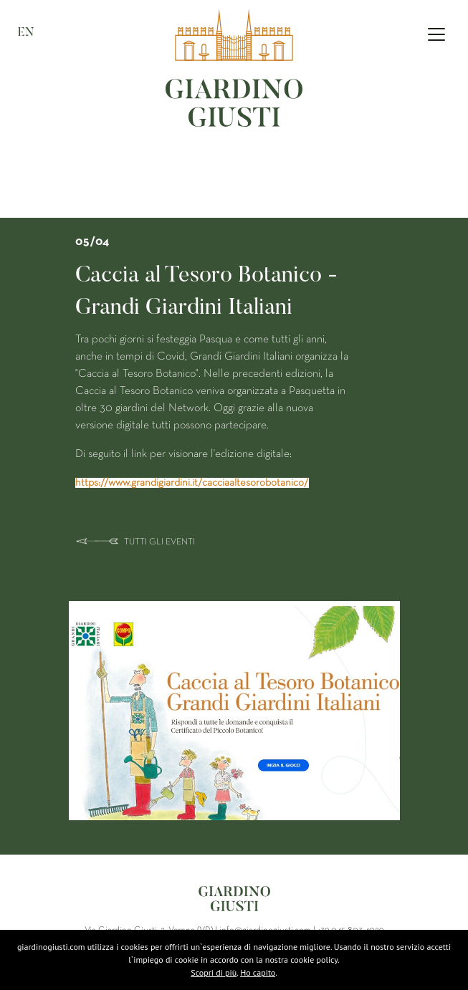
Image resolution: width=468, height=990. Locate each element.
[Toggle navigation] (436, 34)
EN (26, 33)
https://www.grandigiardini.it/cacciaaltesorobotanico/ (192, 483)
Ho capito (257, 972)
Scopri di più (214, 972)
